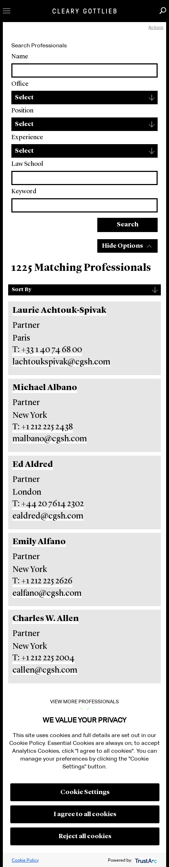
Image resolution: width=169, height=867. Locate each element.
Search (127, 224)
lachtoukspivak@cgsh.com (61, 362)
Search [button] (162, 10)
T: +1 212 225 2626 (42, 581)
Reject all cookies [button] (85, 836)
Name (19, 56)
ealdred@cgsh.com (47, 516)
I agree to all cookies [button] (85, 814)
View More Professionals (84, 701)
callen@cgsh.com (44, 670)
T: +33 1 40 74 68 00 (47, 350)
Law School (27, 164)
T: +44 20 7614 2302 (48, 504)
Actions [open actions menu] (155, 27)
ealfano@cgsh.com (47, 593)
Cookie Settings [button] (85, 792)
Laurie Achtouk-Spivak (59, 310)
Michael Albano (44, 388)
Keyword (23, 191)
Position (22, 110)
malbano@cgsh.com (49, 439)
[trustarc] (145, 860)
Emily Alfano (39, 542)
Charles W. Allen (45, 619)
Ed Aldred (32, 465)
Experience (27, 137)
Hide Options (122, 246)
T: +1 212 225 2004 (43, 658)
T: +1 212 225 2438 (42, 427)
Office (19, 84)
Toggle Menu (6, 11)
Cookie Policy (25, 860)
